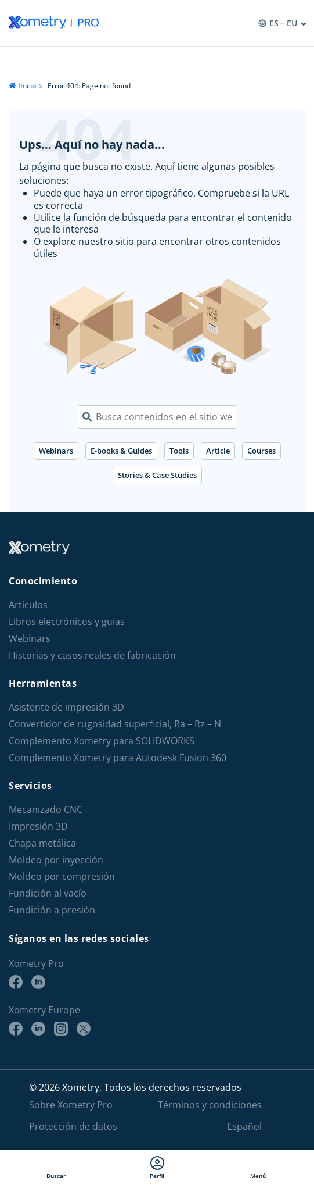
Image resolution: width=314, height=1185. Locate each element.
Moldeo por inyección (56, 860)
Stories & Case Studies (157, 475)
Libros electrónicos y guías (67, 622)
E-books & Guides (121, 450)
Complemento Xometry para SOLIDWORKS (101, 741)
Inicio (27, 86)
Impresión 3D (38, 826)
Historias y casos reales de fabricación (92, 655)
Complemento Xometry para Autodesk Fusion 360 (117, 758)
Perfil (157, 1167)
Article (218, 450)
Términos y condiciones (210, 1104)
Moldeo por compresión (62, 876)
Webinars (56, 450)
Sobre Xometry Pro (71, 1104)
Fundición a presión (52, 910)
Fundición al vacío (47, 893)
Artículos (28, 605)
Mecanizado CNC (45, 810)
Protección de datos (73, 1126)
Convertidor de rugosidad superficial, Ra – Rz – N (115, 724)
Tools (179, 450)
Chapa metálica (42, 843)
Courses (261, 450)
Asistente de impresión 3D (66, 707)
